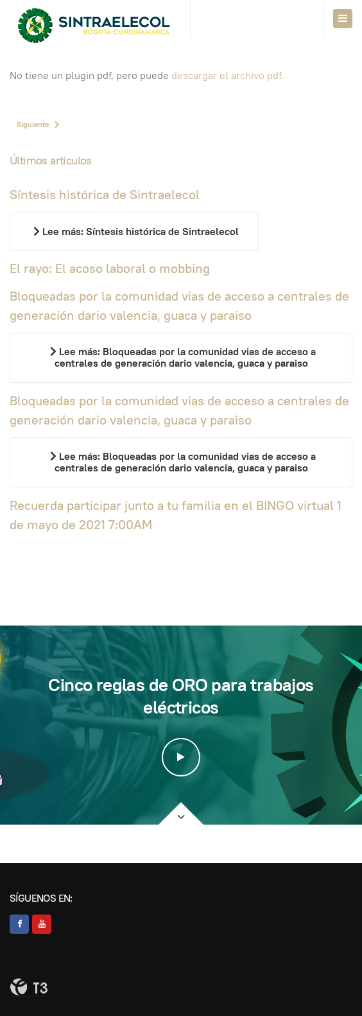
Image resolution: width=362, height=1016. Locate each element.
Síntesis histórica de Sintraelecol (105, 194)
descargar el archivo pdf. (227, 75)
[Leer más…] (134, 232)
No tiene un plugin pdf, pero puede (147, 75)
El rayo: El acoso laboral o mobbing (110, 268)
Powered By (29, 987)
